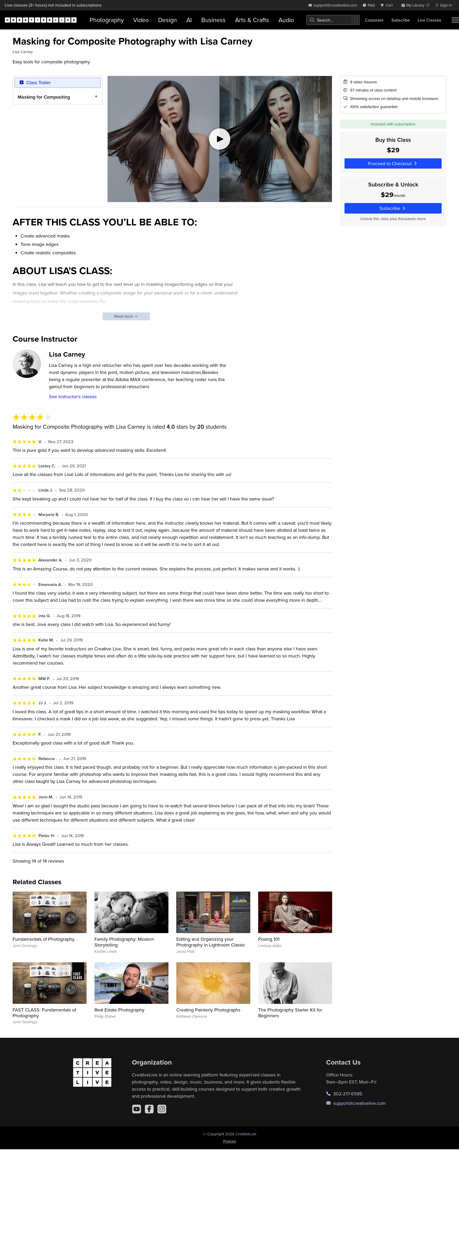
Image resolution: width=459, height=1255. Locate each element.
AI (189, 20)
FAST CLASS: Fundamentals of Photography (44, 1012)
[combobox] (333, 20)
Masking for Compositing (44, 96)
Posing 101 (269, 939)
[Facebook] (149, 1109)
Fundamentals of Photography (43, 939)
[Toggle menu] (455, 20)
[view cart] (388, 5)
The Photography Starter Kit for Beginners (290, 1012)
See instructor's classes (73, 396)
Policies (229, 1141)
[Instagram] (162, 1109)
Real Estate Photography (119, 1009)
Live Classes (429, 20)
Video (141, 20)
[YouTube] (136, 1109)
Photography (106, 20)
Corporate (374, 20)
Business (213, 20)
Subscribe (400, 20)
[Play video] (220, 139)
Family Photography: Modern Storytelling (124, 942)
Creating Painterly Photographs (208, 1009)
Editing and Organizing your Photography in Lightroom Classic (210, 942)
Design (167, 20)
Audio (286, 20)
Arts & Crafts (252, 20)
